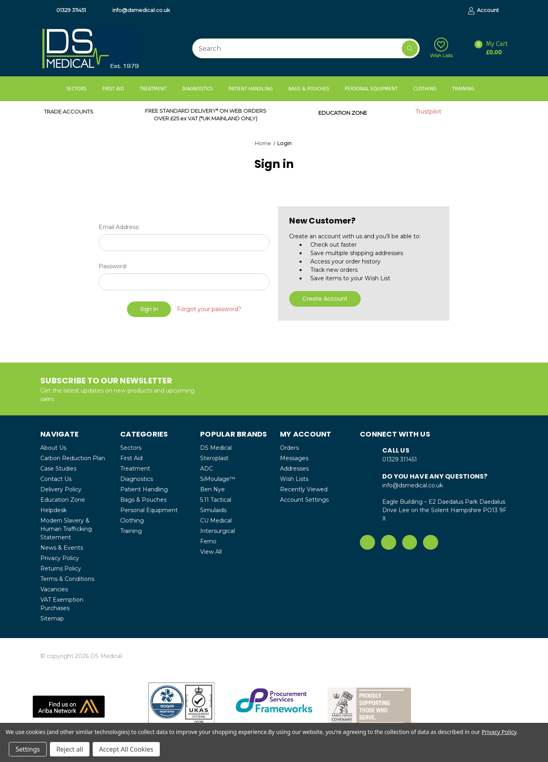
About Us (53, 447)
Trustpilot (428, 111)
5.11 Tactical (215, 499)
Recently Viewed (304, 489)
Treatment (156, 89)
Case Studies (58, 468)
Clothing (428, 89)
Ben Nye (212, 489)
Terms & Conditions (67, 578)
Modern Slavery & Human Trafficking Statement (66, 529)
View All (211, 551)
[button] (68, 707)
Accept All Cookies (126, 749)
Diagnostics (201, 89)
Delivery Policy (60, 489)
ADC (206, 468)
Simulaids (213, 510)
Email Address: (119, 227)
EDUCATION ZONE (342, 113)
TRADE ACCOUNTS (68, 111)
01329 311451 (67, 10)
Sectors (80, 89)
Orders (289, 447)
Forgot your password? (209, 309)
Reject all (69, 749)
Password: (113, 266)
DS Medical (216, 447)
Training (467, 89)
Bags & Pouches (312, 89)
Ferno (208, 541)
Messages (294, 458)
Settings (28, 749)
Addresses (294, 468)
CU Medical (216, 520)
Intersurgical (217, 531)
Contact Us (55, 479)
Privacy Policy (59, 558)
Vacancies (54, 589)
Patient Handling (254, 89)
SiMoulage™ (217, 479)
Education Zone (62, 499)
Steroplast (214, 458)
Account (483, 10)
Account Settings (304, 499)
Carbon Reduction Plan (72, 458)
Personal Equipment (375, 89)
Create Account (324, 299)
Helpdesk (53, 510)
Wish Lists (441, 48)
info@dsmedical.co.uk (137, 10)
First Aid (117, 89)
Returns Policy (60, 568)
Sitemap (52, 618)
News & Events (61, 547)
